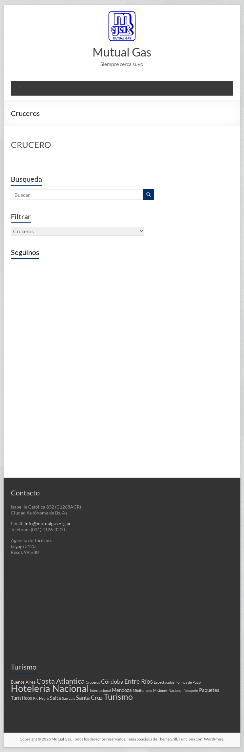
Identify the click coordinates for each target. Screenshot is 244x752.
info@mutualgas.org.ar (48, 523)
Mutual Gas (122, 52)
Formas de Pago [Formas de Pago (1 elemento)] (188, 682)
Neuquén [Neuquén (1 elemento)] (191, 690)
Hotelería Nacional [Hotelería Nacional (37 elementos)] (50, 688)
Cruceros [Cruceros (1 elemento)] (93, 682)
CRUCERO (31, 144)
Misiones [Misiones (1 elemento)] (160, 690)
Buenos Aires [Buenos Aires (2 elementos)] (23, 682)
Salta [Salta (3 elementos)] (55, 698)
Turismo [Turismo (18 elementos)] (118, 696)
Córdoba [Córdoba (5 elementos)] (112, 681)
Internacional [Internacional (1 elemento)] (100, 690)
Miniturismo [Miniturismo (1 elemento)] (142, 690)
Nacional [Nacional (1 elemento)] (176, 690)
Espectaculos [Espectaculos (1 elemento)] (164, 682)
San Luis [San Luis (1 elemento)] (68, 698)
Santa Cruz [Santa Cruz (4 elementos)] (89, 698)
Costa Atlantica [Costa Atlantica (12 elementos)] (60, 680)
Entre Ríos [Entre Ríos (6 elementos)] (138, 681)
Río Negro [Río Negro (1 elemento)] (41, 698)
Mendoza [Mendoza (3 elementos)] (122, 690)
